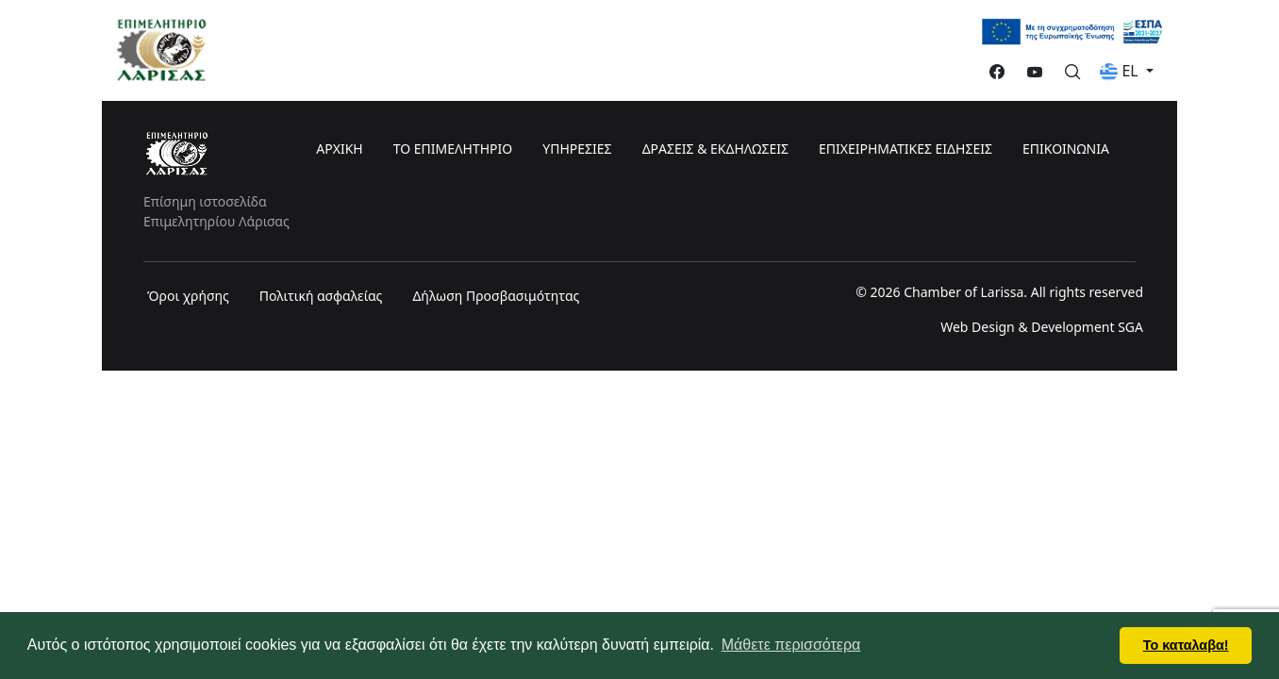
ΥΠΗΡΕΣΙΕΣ (576, 148)
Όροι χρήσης (188, 296)
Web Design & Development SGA (1041, 327)
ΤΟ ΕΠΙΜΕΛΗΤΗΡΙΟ (453, 148)
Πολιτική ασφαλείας (321, 296)
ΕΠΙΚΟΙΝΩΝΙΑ (1065, 148)
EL (1121, 70)
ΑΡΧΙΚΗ (339, 148)
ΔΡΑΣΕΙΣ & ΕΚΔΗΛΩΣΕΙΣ (715, 148)
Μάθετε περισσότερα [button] (791, 645)
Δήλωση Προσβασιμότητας (495, 296)
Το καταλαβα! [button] (1186, 645)
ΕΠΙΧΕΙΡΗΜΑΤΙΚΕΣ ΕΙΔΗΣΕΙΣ (905, 148)
